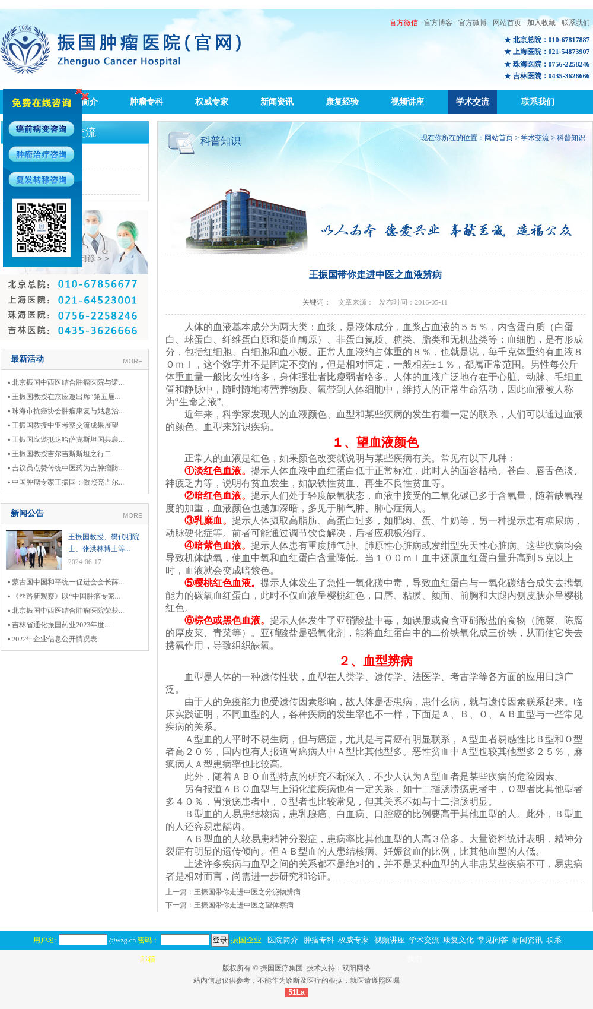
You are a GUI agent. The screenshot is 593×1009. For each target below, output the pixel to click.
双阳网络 (356, 968)
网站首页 (507, 22)
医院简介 (282, 939)
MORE (132, 361)
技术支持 (321, 968)
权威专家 (211, 101)
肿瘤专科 (146, 101)
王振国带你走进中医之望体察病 (244, 905)
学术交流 (472, 101)
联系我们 (576, 22)
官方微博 (472, 22)
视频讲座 (407, 101)
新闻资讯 (277, 101)
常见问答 (492, 939)
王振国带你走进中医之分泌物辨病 (247, 892)
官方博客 (438, 22)
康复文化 (458, 939)
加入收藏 (541, 22)
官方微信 (404, 22)
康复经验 (342, 101)
